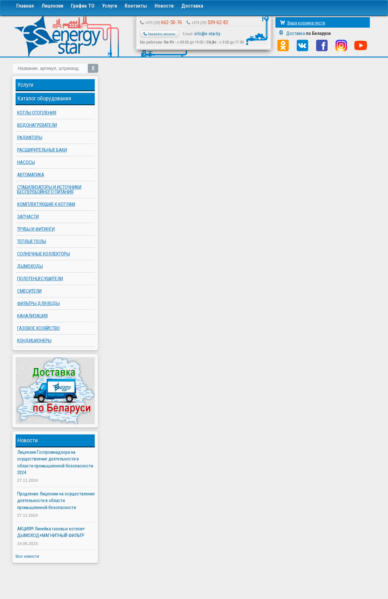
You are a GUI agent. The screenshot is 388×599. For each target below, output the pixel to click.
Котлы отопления (36, 113)
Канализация (32, 316)
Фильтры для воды (38, 303)
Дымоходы (30, 266)
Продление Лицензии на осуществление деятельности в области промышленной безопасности (56, 500)
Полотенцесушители (40, 279)
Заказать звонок (159, 34)
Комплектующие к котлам (46, 204)
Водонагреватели (37, 125)
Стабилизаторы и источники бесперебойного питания (49, 189)
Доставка (192, 6)
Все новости (27, 556)
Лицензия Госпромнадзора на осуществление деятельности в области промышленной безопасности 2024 (55, 462)
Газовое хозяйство (38, 328)
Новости (164, 6)
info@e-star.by (207, 33)
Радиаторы (29, 137)
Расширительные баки (42, 150)
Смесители (29, 291)
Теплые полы (31, 241)
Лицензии (52, 6)
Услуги (109, 6)
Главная (25, 6)
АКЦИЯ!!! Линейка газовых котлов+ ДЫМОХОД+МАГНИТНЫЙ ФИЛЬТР (51, 532)
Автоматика (30, 175)
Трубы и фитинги (36, 229)
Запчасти (28, 217)
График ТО (82, 6)
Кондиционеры (34, 341)
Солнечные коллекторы (43, 254)
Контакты (136, 6)
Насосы (26, 162)
